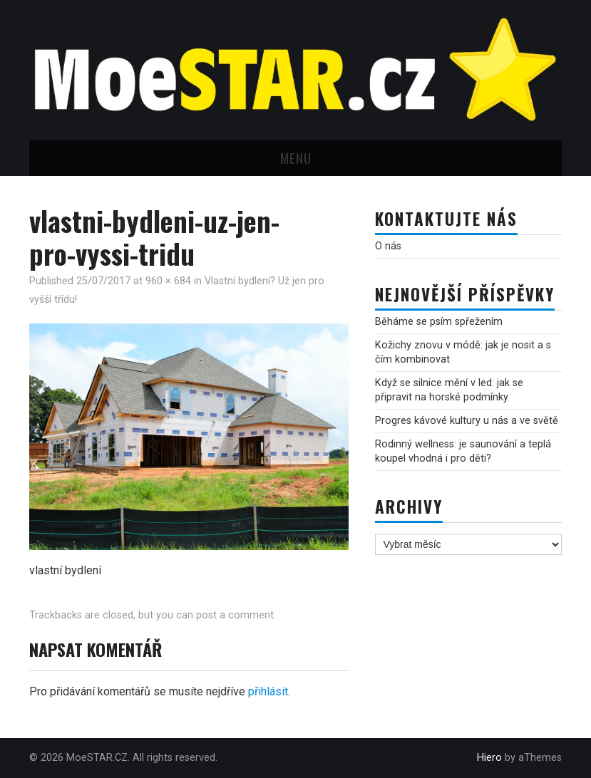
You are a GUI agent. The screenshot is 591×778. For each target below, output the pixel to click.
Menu (296, 157)
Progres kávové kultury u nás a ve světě (466, 421)
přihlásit (268, 691)
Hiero (489, 758)
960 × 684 (168, 281)
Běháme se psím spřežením (439, 322)
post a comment (235, 615)
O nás (388, 246)
